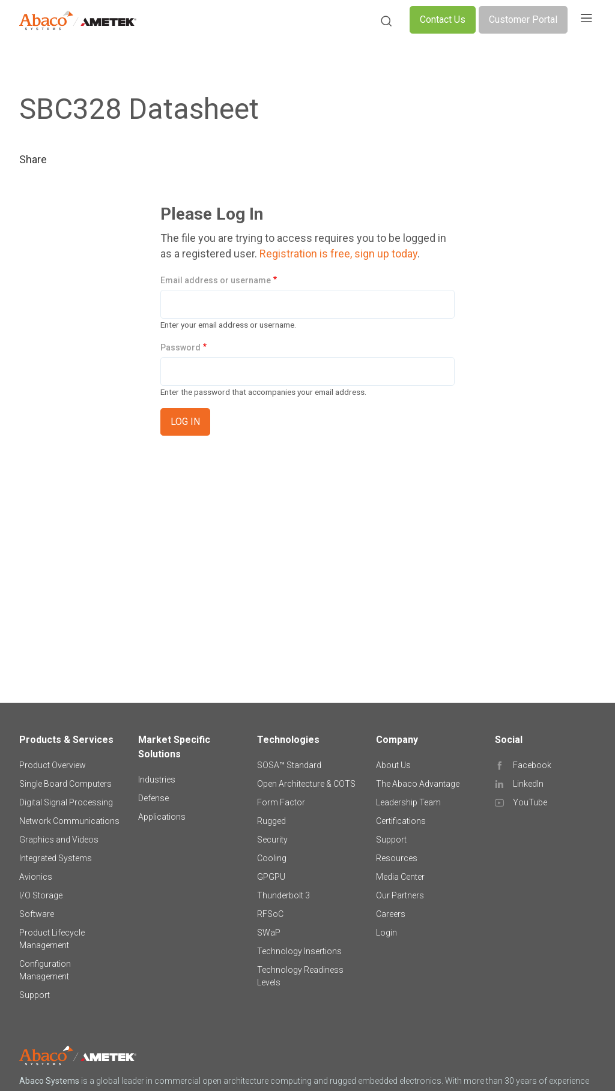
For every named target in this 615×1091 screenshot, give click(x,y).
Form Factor (281, 802)
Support (34, 995)
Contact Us (442, 19)
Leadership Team (408, 802)
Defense (153, 798)
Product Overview (52, 765)
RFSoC (270, 914)
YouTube (530, 802)
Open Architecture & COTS (306, 784)
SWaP (268, 932)
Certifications (401, 821)
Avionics (35, 877)
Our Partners (400, 895)
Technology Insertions (299, 951)
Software (36, 914)
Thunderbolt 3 (283, 895)
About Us (393, 765)
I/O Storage (40, 895)
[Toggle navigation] (586, 19)
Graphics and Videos (58, 839)
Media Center (400, 877)
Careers (390, 914)
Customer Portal (523, 19)
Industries (156, 779)
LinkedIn (528, 784)
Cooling (271, 858)
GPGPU (271, 877)
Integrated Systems (55, 858)
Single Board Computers (65, 784)
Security (272, 839)
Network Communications (69, 821)
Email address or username (215, 280)
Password (180, 347)
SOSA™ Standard (289, 765)
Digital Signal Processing (66, 802)
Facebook (532, 765)
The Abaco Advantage (417, 784)
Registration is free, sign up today (338, 253)
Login (386, 932)
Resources (396, 858)
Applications (162, 817)
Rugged (271, 821)
